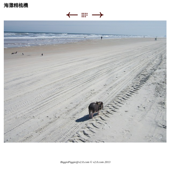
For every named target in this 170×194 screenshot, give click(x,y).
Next (97, 15)
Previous (71, 15)
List (87, 15)
